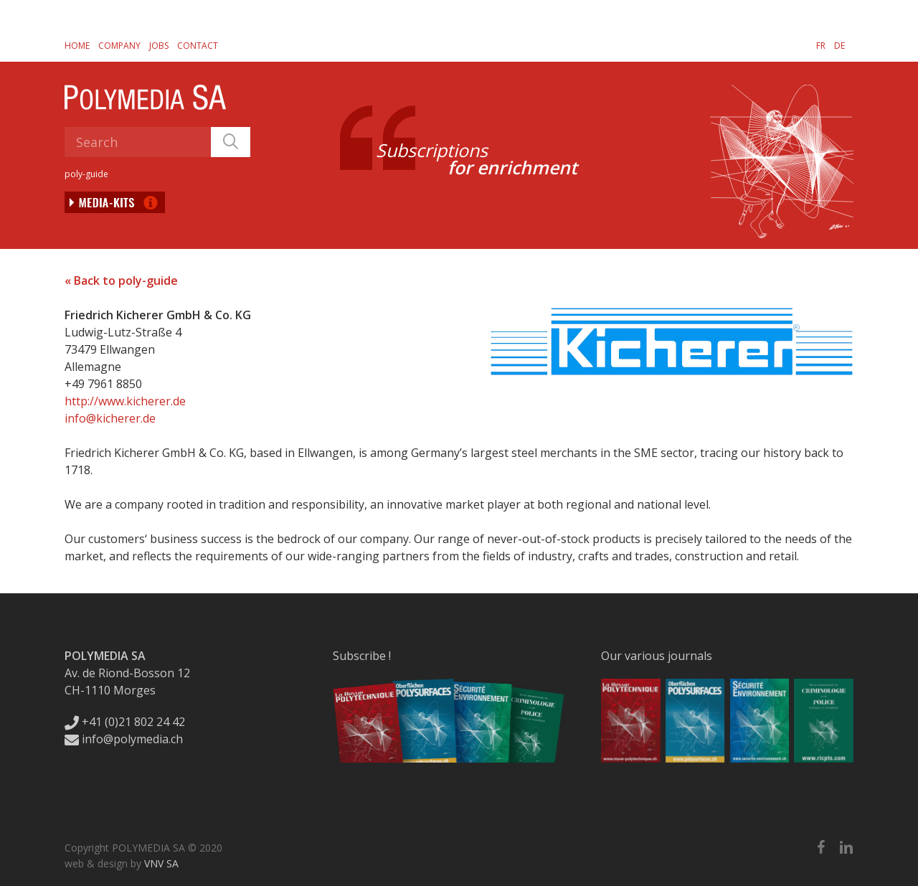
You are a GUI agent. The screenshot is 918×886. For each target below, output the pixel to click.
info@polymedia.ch (124, 739)
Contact (197, 45)
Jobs (159, 45)
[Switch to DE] (839, 45)
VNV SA (161, 863)
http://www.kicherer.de (125, 401)
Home (77, 45)
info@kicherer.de (110, 418)
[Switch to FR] (820, 45)
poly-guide (86, 174)
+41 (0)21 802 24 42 (125, 722)
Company (119, 45)
